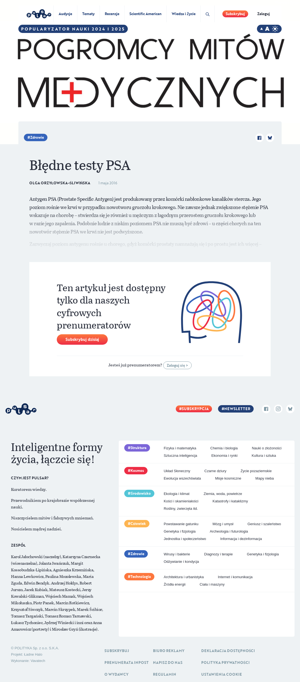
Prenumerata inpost (126, 662)
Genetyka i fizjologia (180, 531)
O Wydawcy (116, 674)
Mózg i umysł (223, 524)
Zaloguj (263, 13)
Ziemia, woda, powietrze (222, 494)
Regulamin (164, 674)
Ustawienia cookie (221, 674)
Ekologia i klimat (176, 494)
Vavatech (37, 661)
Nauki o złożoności (266, 448)
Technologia (141, 576)
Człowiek (138, 523)
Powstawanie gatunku (181, 524)
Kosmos (137, 470)
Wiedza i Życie (184, 13)
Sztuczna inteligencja (180, 455)
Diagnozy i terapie (218, 554)
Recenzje (112, 13)
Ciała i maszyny (212, 584)
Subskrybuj (235, 13)
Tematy (88, 13)
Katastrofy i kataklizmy (230, 501)
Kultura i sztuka (264, 455)
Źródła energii (175, 584)
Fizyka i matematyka (180, 448)
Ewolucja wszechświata (182, 478)
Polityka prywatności (225, 662)
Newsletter (237, 408)
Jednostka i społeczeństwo (185, 539)
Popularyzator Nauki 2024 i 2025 (73, 29)
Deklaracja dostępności (228, 650)
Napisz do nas (167, 662)
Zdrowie (37, 137)
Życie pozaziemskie (255, 471)
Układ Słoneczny (177, 471)
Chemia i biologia (224, 448)
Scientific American (145, 13)
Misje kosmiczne (228, 478)
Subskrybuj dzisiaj (82, 339)
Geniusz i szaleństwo (264, 524)
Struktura (138, 447)
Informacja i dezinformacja (241, 539)
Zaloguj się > (177, 365)
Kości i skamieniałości (181, 501)
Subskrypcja (195, 408)
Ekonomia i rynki (224, 455)
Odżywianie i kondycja (181, 561)
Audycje (65, 13)
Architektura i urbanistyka (184, 577)
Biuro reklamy (168, 650)
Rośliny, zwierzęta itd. (181, 508)
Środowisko (141, 493)
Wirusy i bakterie (177, 554)
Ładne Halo (33, 654)
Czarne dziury (215, 471)
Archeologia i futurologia (229, 531)
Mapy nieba (264, 478)
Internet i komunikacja (235, 577)
